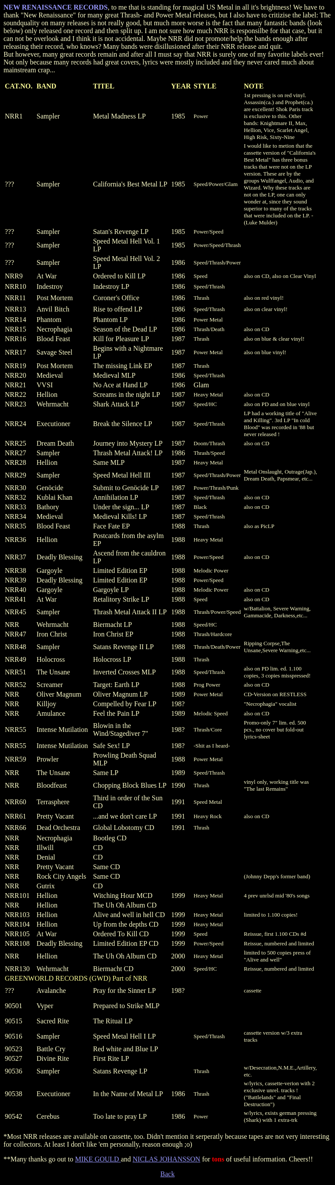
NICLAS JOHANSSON (166, 1159)
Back (168, 1174)
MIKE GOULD (98, 1159)
